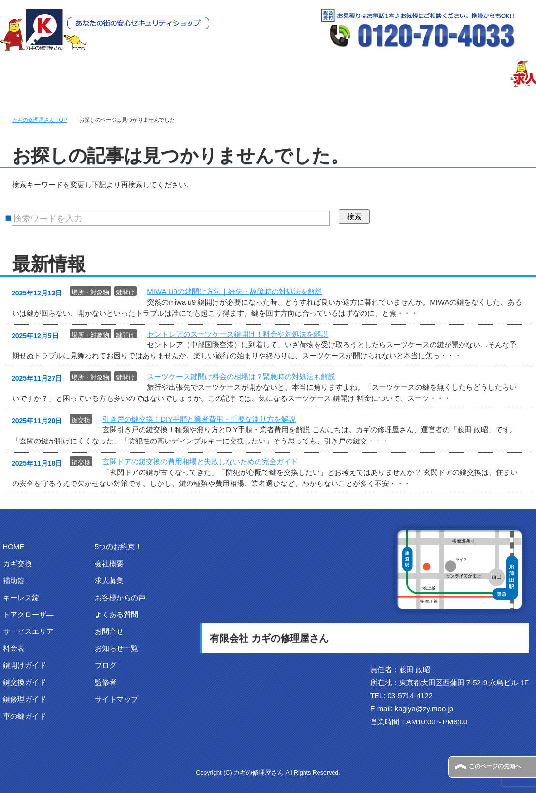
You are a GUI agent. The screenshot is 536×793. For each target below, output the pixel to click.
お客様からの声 (120, 597)
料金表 (14, 648)
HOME (14, 547)
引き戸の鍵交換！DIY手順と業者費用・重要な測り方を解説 (199, 419)
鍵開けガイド (24, 665)
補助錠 (14, 580)
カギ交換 (17, 563)
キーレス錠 (21, 597)
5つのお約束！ (118, 547)
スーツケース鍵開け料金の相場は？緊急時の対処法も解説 (241, 376)
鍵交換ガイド (24, 682)
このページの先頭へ (495, 766)
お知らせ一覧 (116, 648)
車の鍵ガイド (24, 716)
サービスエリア (28, 631)
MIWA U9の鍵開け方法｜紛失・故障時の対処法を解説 (234, 291)
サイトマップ (116, 699)
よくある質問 (116, 614)
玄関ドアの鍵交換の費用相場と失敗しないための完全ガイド (200, 461)
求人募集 (109, 580)
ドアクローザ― (28, 614)
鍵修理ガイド (24, 699)
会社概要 (109, 563)
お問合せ (109, 631)
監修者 (105, 682)
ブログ (105, 665)
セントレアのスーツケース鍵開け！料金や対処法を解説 (237, 334)
